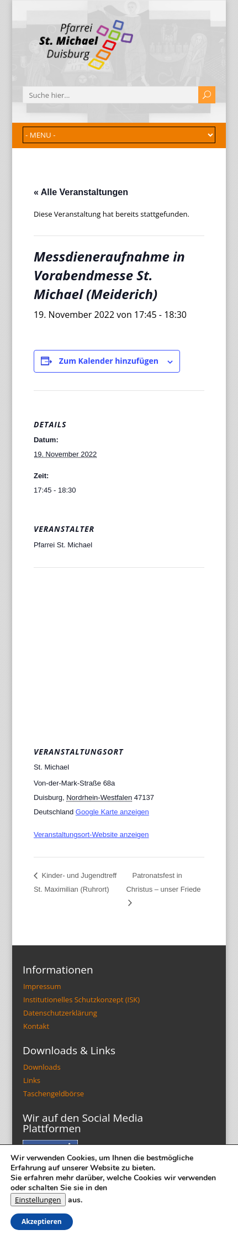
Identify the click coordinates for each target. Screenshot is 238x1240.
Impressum (42, 986)
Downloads (42, 1067)
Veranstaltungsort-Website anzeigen (91, 834)
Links (31, 1080)
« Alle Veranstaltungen (81, 192)
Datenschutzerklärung (60, 1013)
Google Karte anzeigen (112, 812)
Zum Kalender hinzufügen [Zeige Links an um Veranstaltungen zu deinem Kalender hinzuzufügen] (108, 360)
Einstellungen (38, 1200)
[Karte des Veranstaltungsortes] (119, 647)
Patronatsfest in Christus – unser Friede (163, 882)
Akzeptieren (42, 1221)
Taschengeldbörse (53, 1093)
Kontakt (36, 1026)
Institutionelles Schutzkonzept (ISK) (81, 999)
